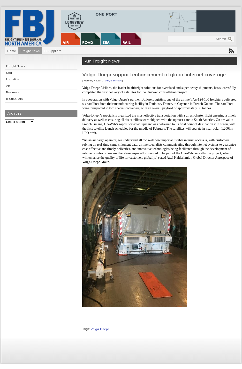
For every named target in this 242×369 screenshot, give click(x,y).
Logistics (12, 79)
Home (11, 51)
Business (12, 92)
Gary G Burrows (113, 80)
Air (8, 85)
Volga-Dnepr (100, 329)
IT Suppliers (53, 51)
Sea (9, 72)
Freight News (30, 51)
